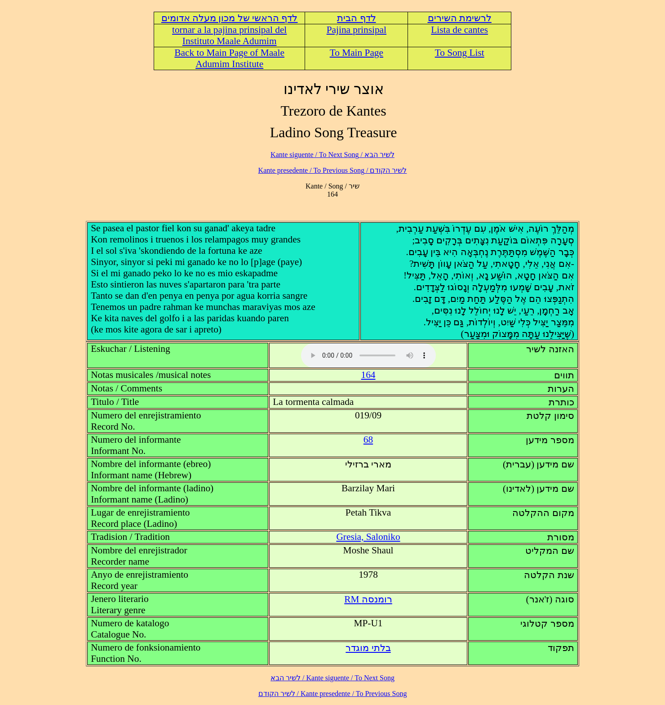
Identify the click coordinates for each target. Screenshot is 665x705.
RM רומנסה (368, 599)
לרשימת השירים (460, 18)
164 (368, 374)
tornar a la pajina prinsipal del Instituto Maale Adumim (229, 35)
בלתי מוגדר (368, 647)
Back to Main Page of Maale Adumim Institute (229, 58)
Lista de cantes (459, 29)
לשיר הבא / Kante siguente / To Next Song (332, 154)
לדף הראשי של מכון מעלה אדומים (229, 18)
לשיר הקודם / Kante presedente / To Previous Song (332, 170)
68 (368, 439)
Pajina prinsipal (356, 29)
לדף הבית (356, 18)
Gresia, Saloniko (368, 536)
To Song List (459, 52)
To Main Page (356, 52)
